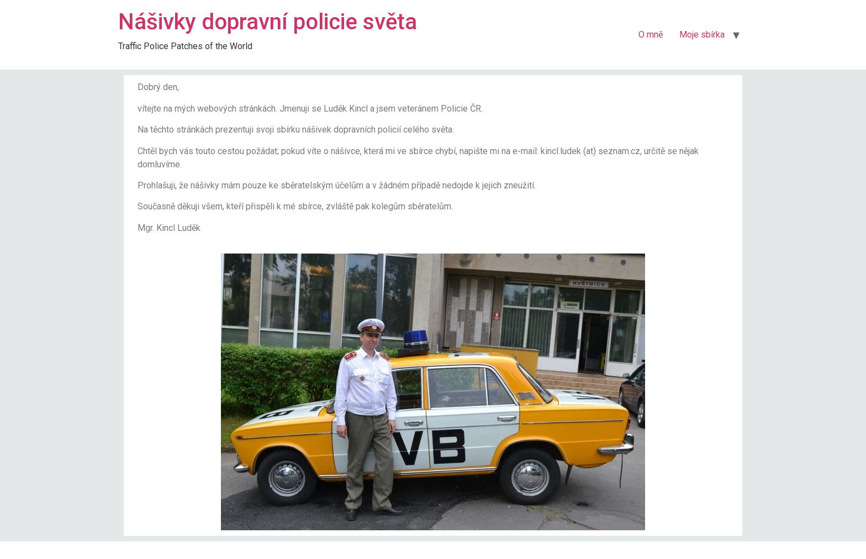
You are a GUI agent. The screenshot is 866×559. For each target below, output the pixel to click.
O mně (650, 34)
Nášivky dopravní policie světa (267, 22)
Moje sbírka (702, 34)
